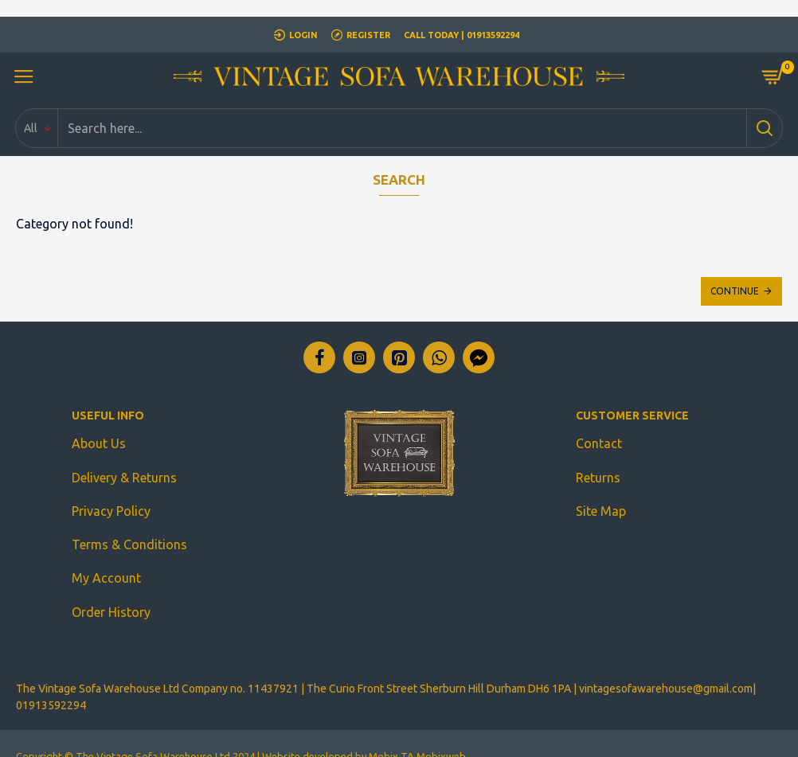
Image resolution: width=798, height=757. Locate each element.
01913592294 (51, 679)
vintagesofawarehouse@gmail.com (666, 663)
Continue (734, 291)
